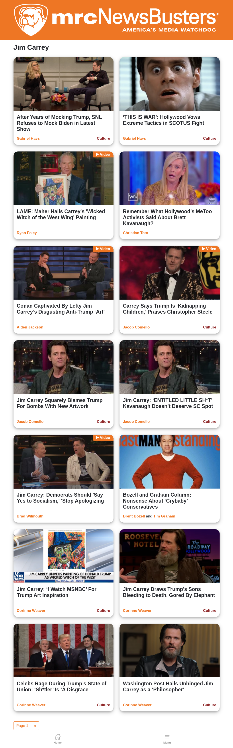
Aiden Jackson (30, 327)
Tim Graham (164, 516)
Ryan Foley (27, 233)
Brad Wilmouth (30, 516)
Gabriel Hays (28, 138)
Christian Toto (135, 233)
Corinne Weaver (31, 611)
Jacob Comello (136, 327)
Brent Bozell (134, 516)
